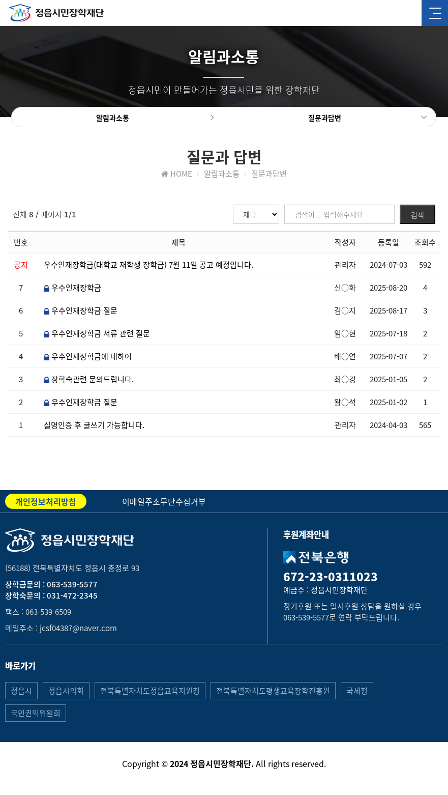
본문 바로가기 (0, 0)
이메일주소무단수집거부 (164, 501)
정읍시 (21, 690)
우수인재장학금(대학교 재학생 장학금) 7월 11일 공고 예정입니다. (148, 264)
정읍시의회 (66, 690)
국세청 (357, 690)
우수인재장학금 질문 (80, 310)
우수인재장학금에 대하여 (88, 356)
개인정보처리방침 (45, 501)
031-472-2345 (72, 595)
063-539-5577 (72, 584)
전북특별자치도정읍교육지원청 (150, 690)
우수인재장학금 (72, 287)
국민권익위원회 (36, 713)
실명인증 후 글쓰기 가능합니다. (94, 425)
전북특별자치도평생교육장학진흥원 (273, 690)
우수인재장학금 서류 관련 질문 (97, 333)
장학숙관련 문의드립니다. (89, 379)
